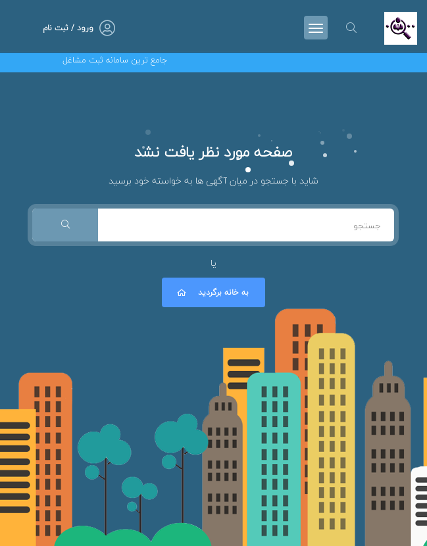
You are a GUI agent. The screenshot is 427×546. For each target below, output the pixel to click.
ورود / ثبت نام (68, 28)
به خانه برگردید (212, 292)
